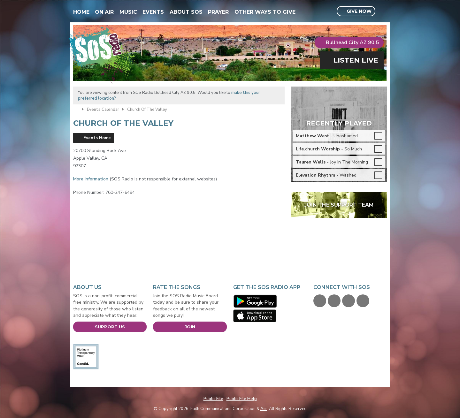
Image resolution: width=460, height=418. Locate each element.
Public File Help (241, 399)
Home (81, 12)
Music (128, 12)
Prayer (218, 12)
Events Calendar (103, 109)
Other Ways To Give (264, 12)
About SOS (186, 12)
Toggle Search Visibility (383, 11)
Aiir (263, 409)
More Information (90, 179)
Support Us (110, 326)
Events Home (97, 138)
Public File (213, 399)
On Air (104, 12)
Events (153, 12)
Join (190, 326)
